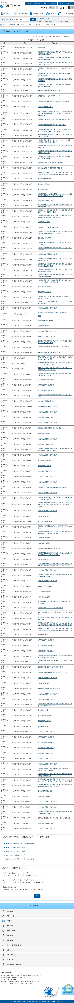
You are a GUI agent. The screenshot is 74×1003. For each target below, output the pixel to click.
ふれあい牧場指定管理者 (46, 401)
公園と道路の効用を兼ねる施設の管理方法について (55, 312)
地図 (38, 975)
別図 (39, 316)
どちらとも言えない (26, 875)
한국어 (61, 3)
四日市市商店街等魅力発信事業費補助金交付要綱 (54, 119)
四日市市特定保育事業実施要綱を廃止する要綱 (53, 101)
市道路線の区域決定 (44, 184)
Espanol (53, 3)
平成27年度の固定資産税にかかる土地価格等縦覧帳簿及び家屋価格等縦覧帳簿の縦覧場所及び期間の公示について (55, 113)
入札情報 (46, 21)
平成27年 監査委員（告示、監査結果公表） (21, 843)
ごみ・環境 (9, 955)
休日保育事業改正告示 (45, 107)
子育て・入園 (10, 916)
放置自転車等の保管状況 (46, 379)
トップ (5, 24)
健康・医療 (9, 940)
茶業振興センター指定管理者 (47, 406)
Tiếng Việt (70, 3)
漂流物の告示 (42, 47)
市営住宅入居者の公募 (45, 521)
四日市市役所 (10, 5)
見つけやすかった (11, 875)
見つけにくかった (42, 875)
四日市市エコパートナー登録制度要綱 (50, 608)
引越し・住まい (11, 930)
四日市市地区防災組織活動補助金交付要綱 (52, 487)
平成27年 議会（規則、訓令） (16, 847)
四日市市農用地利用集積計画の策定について (52, 428)
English (29, 3)
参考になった (9, 889)
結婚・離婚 (9, 935)
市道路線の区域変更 (44, 238)
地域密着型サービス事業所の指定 (49, 90)
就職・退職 (9, 925)
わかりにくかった (42, 882)
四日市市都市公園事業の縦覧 (47, 254)
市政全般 (12, 24)
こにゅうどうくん (63, 21)
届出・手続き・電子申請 (13, 964)
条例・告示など (21, 24)
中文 (45, 3)
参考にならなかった (39, 889)
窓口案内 (39, 21)
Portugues (37, 3)
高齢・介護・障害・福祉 (13, 945)
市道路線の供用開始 (44, 179)
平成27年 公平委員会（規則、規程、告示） (21, 859)
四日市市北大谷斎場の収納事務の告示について (53, 227)
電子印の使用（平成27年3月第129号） (50, 168)
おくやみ (9, 950)
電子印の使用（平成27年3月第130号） (50, 162)
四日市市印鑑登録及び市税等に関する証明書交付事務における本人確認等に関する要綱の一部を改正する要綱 (55, 504)
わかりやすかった (11, 882)
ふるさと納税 (53, 21)
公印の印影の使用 (44, 222)
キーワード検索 (7, 18)
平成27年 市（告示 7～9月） (16, 851)
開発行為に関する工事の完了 (47, 200)
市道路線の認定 (43, 189)
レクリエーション (11, 959)
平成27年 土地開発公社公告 (15, 855)
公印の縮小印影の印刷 (45, 320)
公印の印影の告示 (44, 326)
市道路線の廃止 (43, 710)
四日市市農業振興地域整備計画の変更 (50, 667)
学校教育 (9, 921)
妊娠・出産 (9, 911)
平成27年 (32, 24)
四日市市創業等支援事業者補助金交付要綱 (52, 125)
